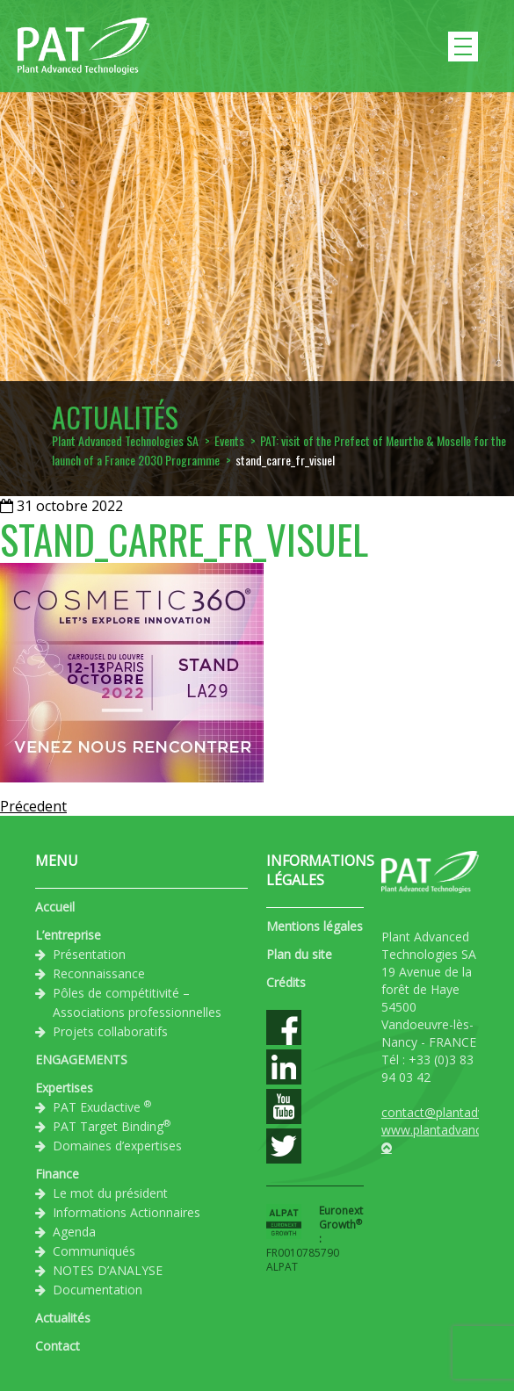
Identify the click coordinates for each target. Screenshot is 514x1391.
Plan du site (299, 954)
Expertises (64, 1087)
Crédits (286, 982)
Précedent (33, 806)
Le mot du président (110, 1193)
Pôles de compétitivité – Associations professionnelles (137, 1002)
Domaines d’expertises (117, 1145)
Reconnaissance (99, 973)
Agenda (74, 1231)
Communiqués (94, 1251)
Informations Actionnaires (126, 1212)
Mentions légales (314, 926)
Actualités (62, 1317)
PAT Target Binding (111, 1126)
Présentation (89, 954)
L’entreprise (68, 934)
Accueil (55, 906)
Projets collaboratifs (110, 1031)
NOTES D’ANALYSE (108, 1270)
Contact (57, 1345)
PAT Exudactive (102, 1106)
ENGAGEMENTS (81, 1059)
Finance (57, 1173)
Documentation (97, 1289)
